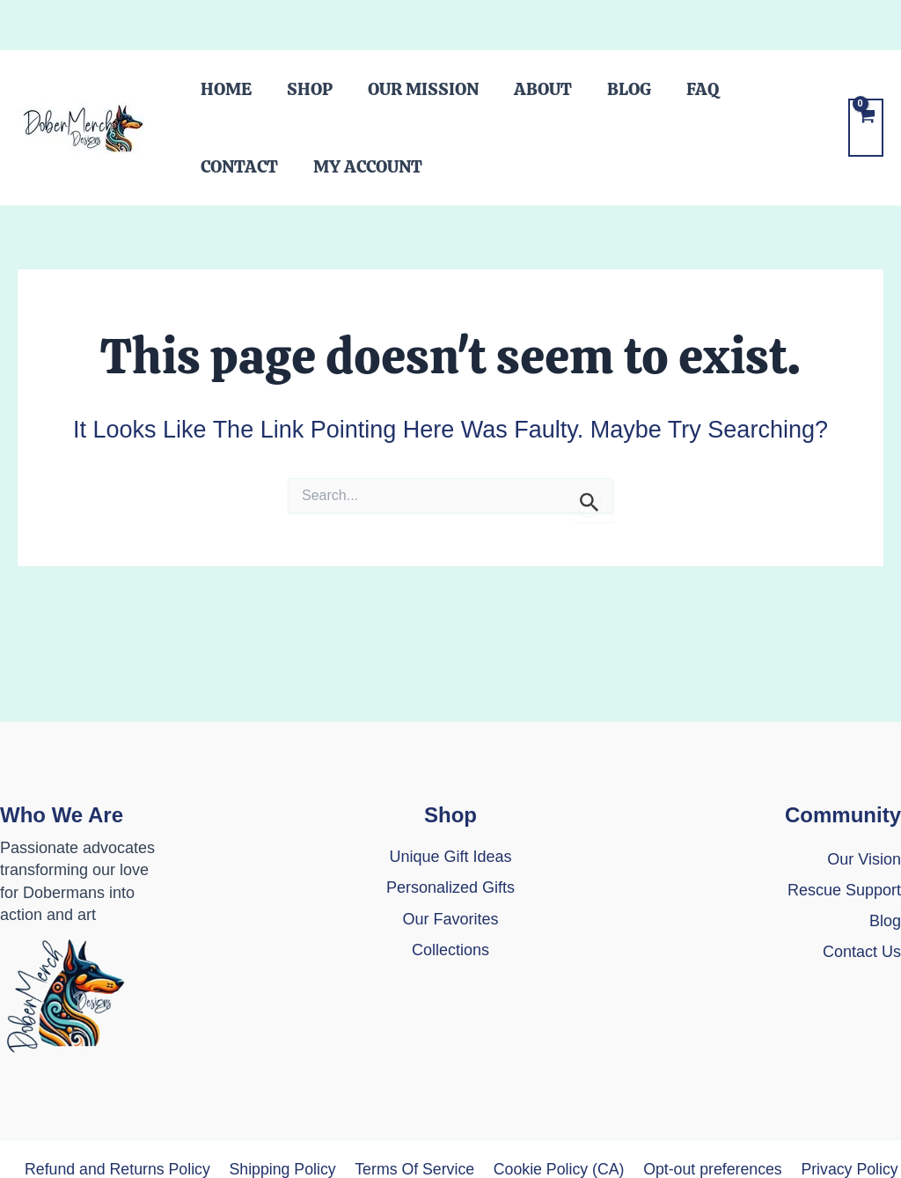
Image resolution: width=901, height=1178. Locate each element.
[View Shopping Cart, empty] (865, 149)
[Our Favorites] (450, 920)
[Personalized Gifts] (450, 888)
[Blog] (885, 921)
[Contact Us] (862, 963)
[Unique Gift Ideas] (450, 857)
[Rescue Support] (844, 891)
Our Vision (864, 859)
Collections (450, 950)
